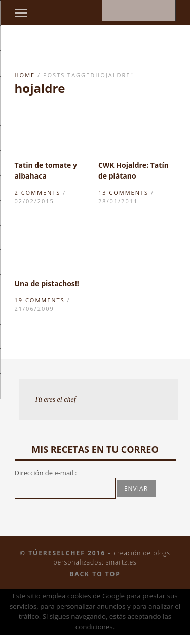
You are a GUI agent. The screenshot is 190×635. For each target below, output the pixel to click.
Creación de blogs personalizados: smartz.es (111, 558)
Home (25, 75)
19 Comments (40, 300)
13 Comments (123, 192)
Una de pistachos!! (47, 283)
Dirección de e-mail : (46, 472)
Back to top (95, 574)
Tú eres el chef (55, 399)
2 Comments (38, 192)
